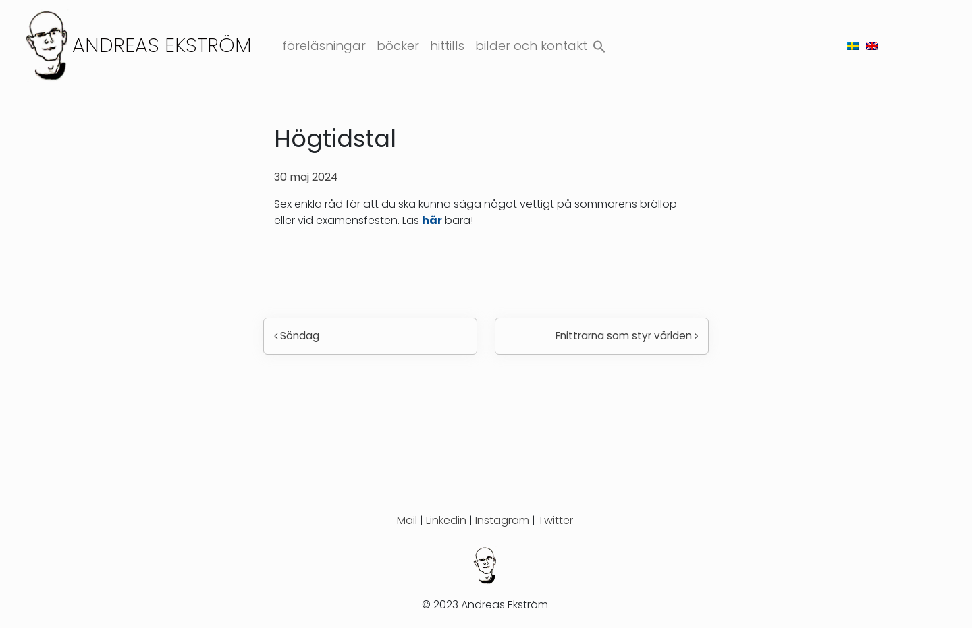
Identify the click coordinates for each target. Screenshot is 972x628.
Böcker (398, 45)
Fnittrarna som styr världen (627, 336)
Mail (407, 520)
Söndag (296, 336)
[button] (599, 43)
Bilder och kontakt (531, 45)
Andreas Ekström (162, 45)
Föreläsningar (324, 45)
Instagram (502, 520)
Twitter (555, 520)
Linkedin (446, 520)
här (432, 220)
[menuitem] (853, 45)
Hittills (447, 45)
